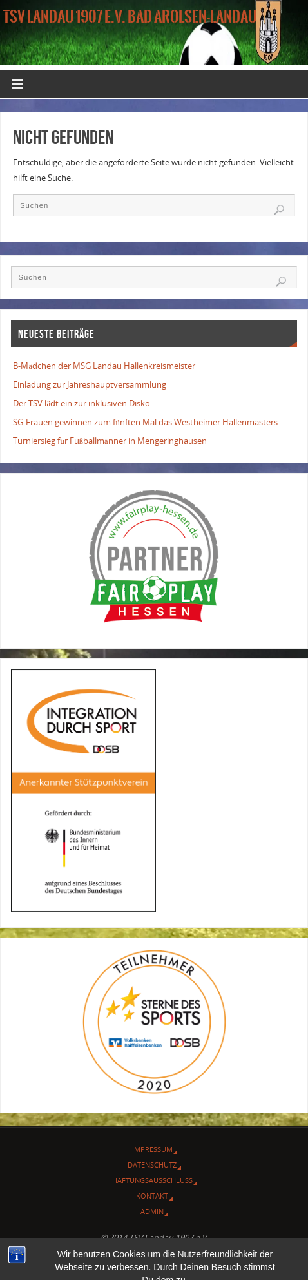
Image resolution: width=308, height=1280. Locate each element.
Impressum (152, 1149)
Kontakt (152, 1196)
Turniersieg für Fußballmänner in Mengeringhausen (109, 440)
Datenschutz (152, 1165)
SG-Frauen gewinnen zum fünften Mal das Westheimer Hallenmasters (145, 422)
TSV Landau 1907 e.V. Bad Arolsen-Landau (130, 17)
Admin (152, 1211)
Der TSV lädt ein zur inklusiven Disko (81, 403)
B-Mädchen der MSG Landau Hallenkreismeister (104, 366)
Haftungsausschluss (152, 1180)
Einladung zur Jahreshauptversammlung (89, 384)
